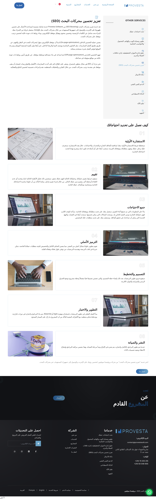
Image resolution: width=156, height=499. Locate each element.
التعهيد (127, 111)
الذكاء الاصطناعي (127, 92)
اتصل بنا (19, 5)
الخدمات (74, 439)
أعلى (2, 497)
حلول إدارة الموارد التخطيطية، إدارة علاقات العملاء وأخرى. (127, 53)
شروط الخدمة (53, 490)
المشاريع (74, 443)
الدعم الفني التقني (127, 83)
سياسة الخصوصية (80, 490)
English (41, 490)
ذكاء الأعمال (127, 73)
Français (32, 490)
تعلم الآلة (127, 101)
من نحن (74, 435)
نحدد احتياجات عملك (127, 31)
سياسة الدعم (66, 490)
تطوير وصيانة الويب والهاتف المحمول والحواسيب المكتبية (127, 41)
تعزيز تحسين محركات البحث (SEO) (100, 452)
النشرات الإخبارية (71, 448)
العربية (22, 490)
